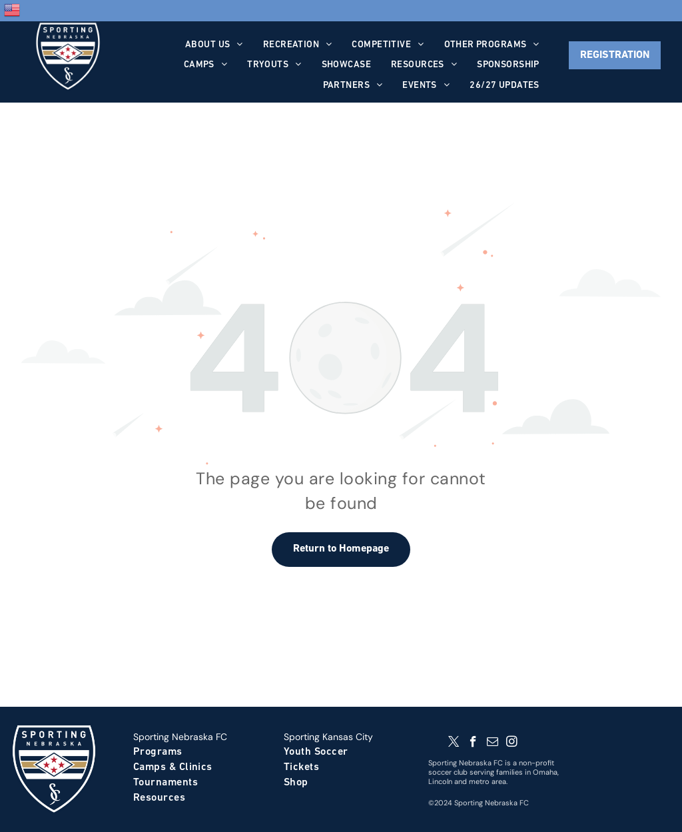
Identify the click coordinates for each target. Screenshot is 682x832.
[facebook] (473, 743)
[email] (492, 743)
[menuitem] (214, 45)
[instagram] (512, 743)
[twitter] (454, 743)
